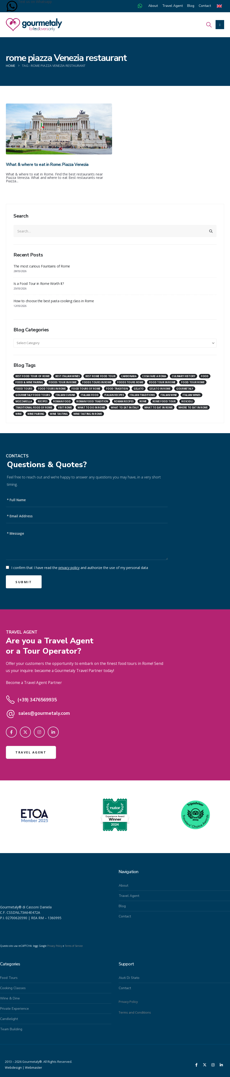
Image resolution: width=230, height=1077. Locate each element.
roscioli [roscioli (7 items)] (187, 401)
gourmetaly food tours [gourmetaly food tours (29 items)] (32, 395)
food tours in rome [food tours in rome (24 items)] (52, 388)
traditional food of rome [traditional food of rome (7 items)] (33, 407)
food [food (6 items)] (204, 376)
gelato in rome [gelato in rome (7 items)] (159, 388)
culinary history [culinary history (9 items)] (183, 376)
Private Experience (14, 1008)
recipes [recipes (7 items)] (42, 401)
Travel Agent (172, 5)
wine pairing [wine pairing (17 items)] (35, 414)
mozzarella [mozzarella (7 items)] (23, 401)
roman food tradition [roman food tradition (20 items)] (92, 401)
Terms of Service (74, 946)
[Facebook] (11, 732)
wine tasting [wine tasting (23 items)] (59, 414)
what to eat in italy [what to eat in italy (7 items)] (124, 407)
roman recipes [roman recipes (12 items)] (124, 401)
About (153, 5)
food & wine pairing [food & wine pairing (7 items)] (29, 382)
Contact (205, 5)
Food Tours (9, 977)
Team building (11, 1029)
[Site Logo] (34, 24)
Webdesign (13, 1067)
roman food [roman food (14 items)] (62, 401)
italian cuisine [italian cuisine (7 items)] (65, 395)
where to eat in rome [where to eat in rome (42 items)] (193, 407)
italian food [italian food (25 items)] (89, 395)
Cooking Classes (13, 988)
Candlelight (9, 1019)
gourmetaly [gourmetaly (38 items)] (184, 388)
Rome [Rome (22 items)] (143, 401)
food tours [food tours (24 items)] (23, 388)
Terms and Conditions (135, 1012)
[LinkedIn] (53, 732)
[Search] (211, 231)
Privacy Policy (54, 946)
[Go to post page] (59, 129)
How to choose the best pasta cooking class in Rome (53, 301)
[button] (209, 24)
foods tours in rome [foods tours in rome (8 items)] (96, 382)
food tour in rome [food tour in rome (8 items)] (162, 382)
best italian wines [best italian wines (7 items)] (67, 376)
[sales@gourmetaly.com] (87, 713)
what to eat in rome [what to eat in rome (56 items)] (158, 407)
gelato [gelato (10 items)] (139, 388)
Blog (190, 5)
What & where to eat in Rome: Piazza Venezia (47, 164)
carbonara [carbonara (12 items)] (129, 376)
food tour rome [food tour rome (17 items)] (192, 382)
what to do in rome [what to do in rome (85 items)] (91, 407)
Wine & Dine (10, 998)
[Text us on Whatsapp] (12, 6)
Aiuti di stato (129, 977)
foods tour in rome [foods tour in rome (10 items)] (63, 382)
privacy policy (69, 567)
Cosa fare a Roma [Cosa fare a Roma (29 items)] (154, 376)
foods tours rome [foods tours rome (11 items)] (130, 382)
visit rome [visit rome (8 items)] (65, 407)
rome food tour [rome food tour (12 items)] (164, 401)
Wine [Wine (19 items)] (18, 414)
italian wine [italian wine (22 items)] (169, 395)
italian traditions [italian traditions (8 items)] (142, 395)
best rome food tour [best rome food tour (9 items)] (100, 376)
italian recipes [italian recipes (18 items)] (114, 395)
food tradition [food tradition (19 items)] (117, 388)
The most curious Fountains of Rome (41, 266)
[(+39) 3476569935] (87, 700)
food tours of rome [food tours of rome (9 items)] (85, 388)
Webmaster (33, 1067)
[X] (25, 732)
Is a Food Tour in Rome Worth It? (38, 283)
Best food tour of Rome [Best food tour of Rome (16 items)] (32, 376)
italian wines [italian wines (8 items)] (191, 395)
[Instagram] (39, 732)
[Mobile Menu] (220, 24)
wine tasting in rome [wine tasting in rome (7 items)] (87, 414)
